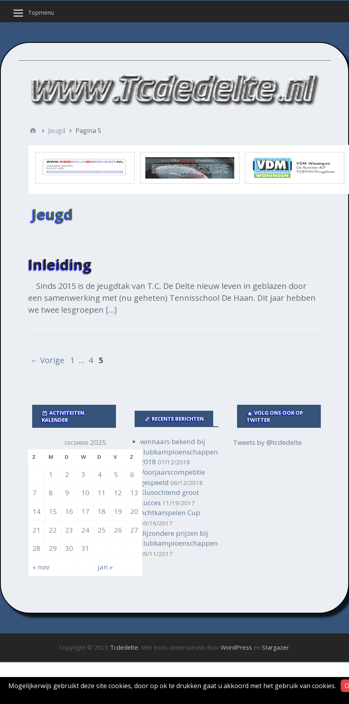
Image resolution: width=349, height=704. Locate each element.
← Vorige (47, 360)
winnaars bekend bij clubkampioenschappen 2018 (179, 451)
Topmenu (41, 12)
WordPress (236, 647)
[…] (111, 309)
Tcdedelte (124, 647)
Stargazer (275, 647)
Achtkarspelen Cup (170, 512)
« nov (41, 566)
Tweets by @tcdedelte (267, 442)
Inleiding (60, 264)
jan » (105, 566)
